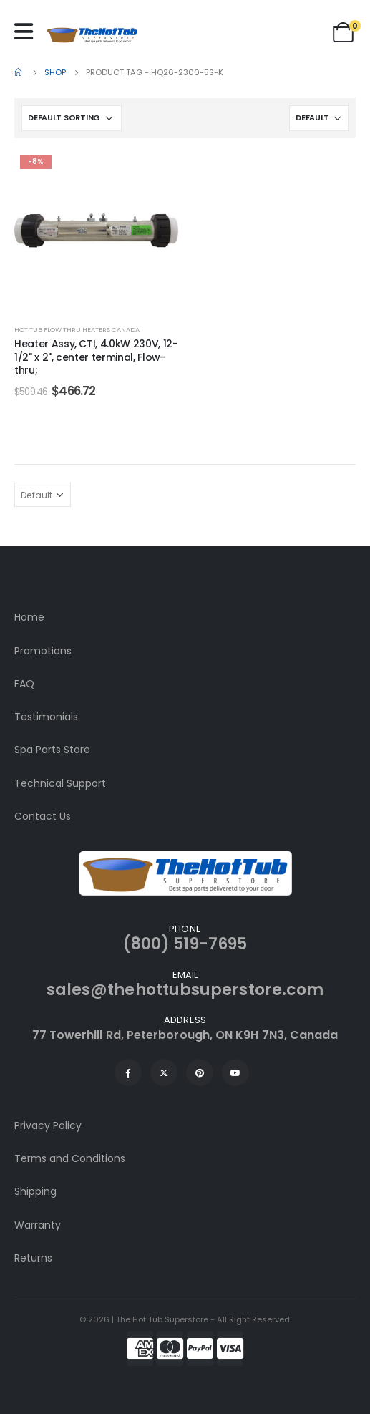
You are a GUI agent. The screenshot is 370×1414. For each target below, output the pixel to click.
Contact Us (42, 816)
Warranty (37, 1225)
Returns (33, 1258)
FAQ (24, 684)
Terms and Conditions (69, 1158)
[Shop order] (71, 118)
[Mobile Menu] (27, 31)
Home (29, 617)
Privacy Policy (48, 1125)
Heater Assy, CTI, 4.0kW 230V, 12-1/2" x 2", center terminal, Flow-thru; (96, 357)
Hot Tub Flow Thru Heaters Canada (77, 329)
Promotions (43, 651)
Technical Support (60, 783)
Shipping (35, 1191)
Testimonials (46, 717)
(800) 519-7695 (185, 944)
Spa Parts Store (52, 749)
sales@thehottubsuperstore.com (185, 990)
